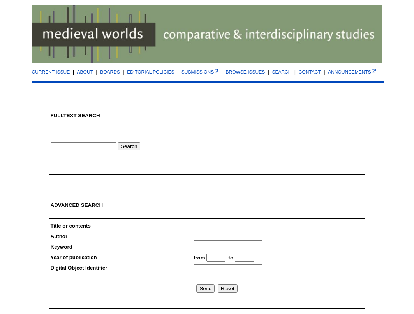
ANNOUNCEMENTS (349, 72)
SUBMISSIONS (197, 72)
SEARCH (281, 72)
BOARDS (110, 72)
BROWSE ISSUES (245, 72)
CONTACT (310, 72)
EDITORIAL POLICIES (150, 72)
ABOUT (85, 72)
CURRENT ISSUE (51, 72)
